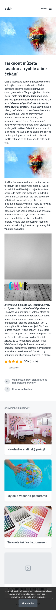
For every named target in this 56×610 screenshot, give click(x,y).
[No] (52, 598)
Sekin (8, 8)
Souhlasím (28, 603)
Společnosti (14, 368)
